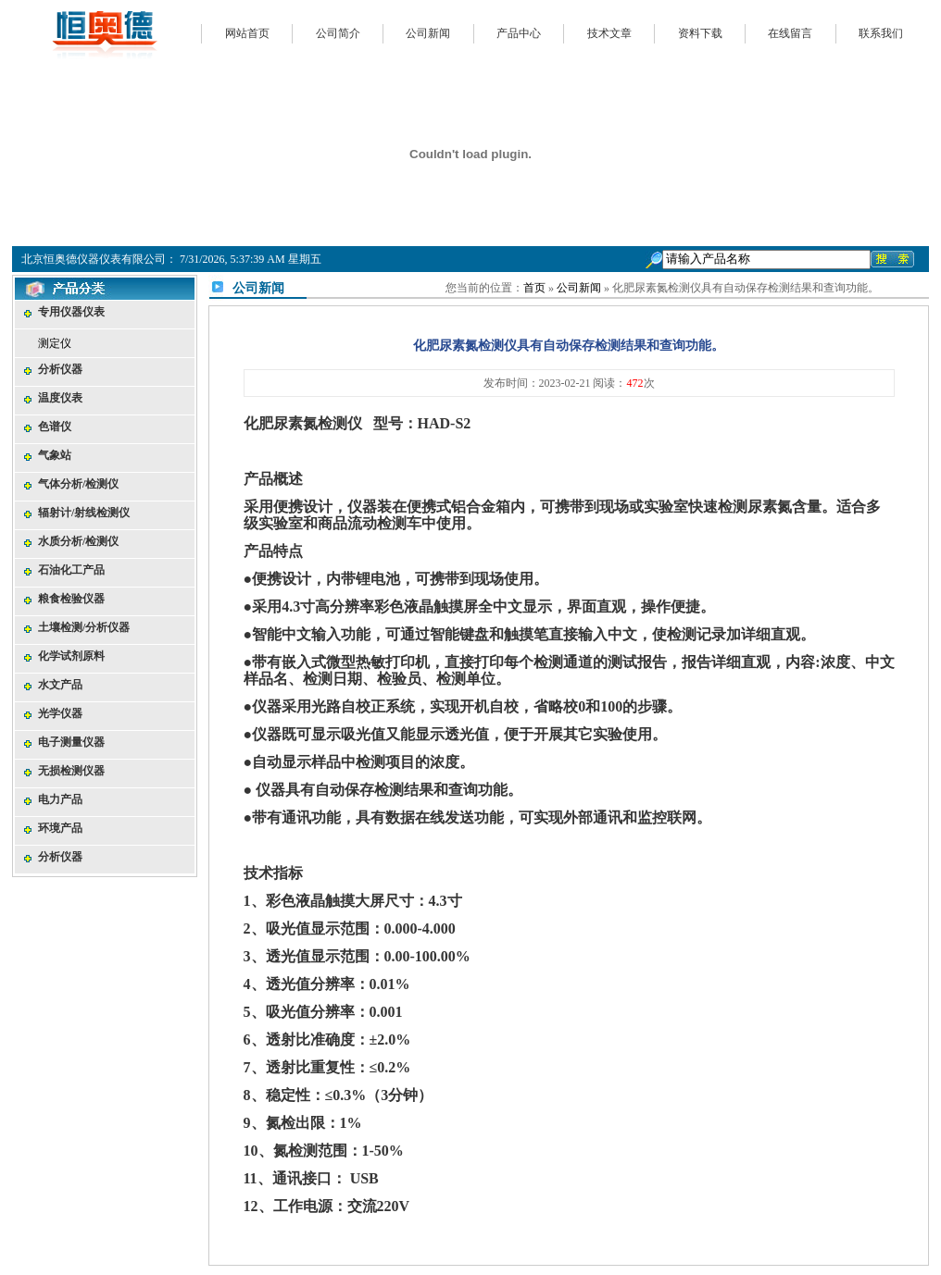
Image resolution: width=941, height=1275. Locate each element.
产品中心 (518, 33)
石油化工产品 (71, 569)
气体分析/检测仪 (78, 483)
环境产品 (60, 828)
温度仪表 (60, 397)
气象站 (54, 455)
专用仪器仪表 (71, 311)
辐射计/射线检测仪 (84, 512)
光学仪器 (60, 713)
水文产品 (60, 684)
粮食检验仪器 (71, 598)
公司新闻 (428, 33)
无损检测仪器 (71, 770)
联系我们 (881, 33)
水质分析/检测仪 (78, 541)
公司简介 (338, 33)
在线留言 (790, 33)
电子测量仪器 (71, 742)
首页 (534, 287)
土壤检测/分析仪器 (84, 627)
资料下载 (700, 33)
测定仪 (54, 343)
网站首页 (247, 33)
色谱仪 (54, 426)
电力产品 (60, 799)
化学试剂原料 (71, 656)
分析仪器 (60, 369)
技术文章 (609, 33)
